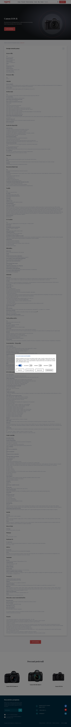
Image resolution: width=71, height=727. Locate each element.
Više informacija (49, 370)
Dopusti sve (20, 370)
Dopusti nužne (39, 370)
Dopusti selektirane (29, 370)
